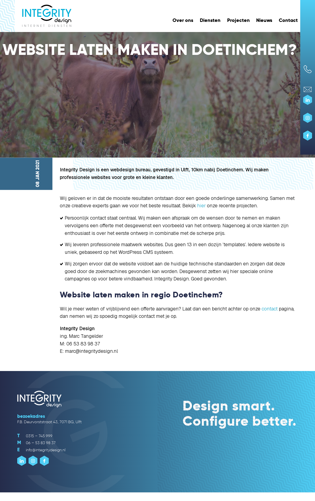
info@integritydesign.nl (41, 450)
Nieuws (264, 20)
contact (270, 309)
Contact (288, 20)
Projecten (238, 20)
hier (201, 206)
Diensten (210, 20)
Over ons (183, 20)
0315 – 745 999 (34, 436)
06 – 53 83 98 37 (36, 442)
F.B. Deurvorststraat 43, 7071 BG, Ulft (49, 422)
